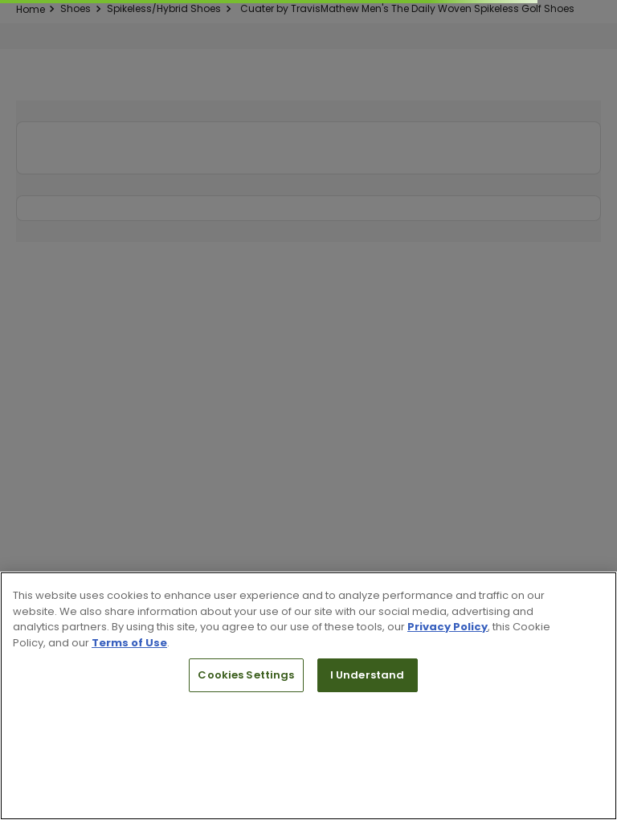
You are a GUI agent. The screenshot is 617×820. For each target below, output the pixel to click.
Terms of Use (129, 642)
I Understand (367, 675)
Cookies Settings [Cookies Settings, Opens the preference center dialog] (246, 675)
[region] (308, 696)
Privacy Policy (447, 626)
